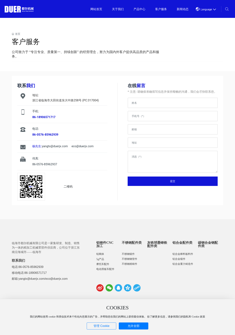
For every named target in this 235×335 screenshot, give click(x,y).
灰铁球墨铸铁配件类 (157, 244)
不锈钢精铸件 (129, 264)
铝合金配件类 (182, 243)
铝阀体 (100, 254)
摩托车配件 (102, 264)
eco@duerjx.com (83, 146)
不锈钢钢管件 (129, 259)
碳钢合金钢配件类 (208, 244)
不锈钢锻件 (128, 254)
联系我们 (18, 260)
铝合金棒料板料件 (182, 254)
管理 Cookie (101, 325)
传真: (35, 158)
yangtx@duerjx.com (55, 146)
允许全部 (133, 325)
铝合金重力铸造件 (182, 264)
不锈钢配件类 (132, 243)
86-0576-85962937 (44, 164)
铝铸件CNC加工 (104, 244)
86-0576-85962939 (30, 266)
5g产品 (100, 259)
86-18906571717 (35, 272)
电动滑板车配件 (105, 269)
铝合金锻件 (178, 259)
